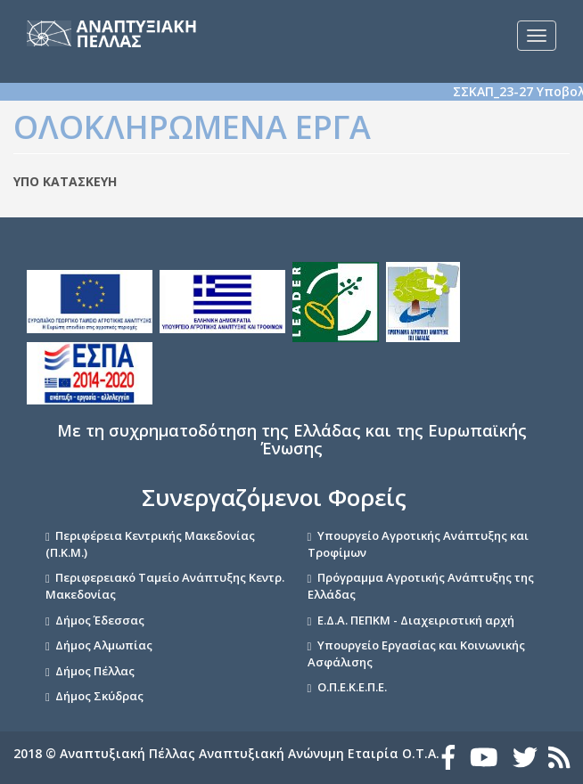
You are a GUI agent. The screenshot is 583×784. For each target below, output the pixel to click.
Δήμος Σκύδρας (99, 696)
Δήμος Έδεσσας (99, 620)
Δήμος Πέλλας (95, 671)
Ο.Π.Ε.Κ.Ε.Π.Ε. (352, 687)
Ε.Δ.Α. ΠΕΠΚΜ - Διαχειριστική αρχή (415, 620)
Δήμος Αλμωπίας (103, 645)
